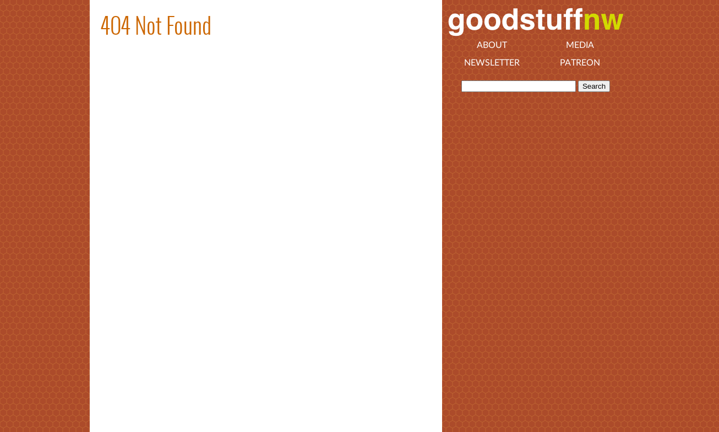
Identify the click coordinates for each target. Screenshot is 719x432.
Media (580, 45)
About (492, 45)
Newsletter (492, 62)
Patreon (580, 62)
